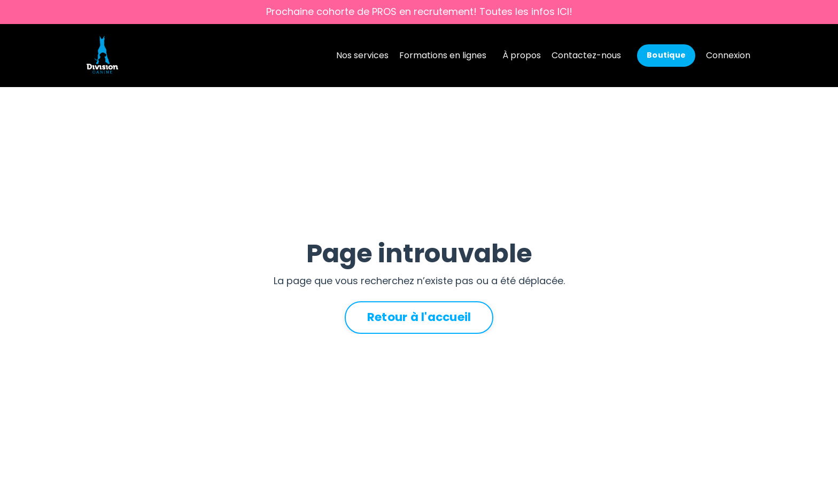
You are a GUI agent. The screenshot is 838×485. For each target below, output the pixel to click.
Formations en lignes (442, 55)
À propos (521, 55)
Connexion (728, 55)
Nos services (362, 55)
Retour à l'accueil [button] (419, 317)
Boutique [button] (666, 55)
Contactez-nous (586, 55)
